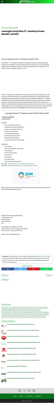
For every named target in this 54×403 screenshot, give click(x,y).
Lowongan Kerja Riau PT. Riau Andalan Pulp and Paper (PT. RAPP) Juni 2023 (24, 372)
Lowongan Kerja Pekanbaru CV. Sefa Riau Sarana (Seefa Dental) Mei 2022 (23, 360)
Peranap (31, 315)
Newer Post (4, 275)
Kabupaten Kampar (42, 308)
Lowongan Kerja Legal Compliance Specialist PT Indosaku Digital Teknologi (23, 342)
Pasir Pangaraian (16, 315)
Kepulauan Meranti (28, 312)
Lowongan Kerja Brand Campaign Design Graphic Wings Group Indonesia (23, 336)
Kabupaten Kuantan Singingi (9, 310)
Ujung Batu (34, 317)
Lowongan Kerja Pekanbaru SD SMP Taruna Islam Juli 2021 (22, 165)
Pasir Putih (25, 315)
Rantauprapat (44, 315)
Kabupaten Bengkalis (18, 308)
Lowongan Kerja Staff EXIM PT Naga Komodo (17, 366)
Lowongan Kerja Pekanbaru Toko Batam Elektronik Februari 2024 (21, 348)
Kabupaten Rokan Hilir (34, 310)
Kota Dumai (36, 312)
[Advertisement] (27, 15)
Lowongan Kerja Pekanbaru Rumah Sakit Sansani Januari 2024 (21, 378)
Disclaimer (38, 396)
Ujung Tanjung (41, 317)
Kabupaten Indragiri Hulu (30, 308)
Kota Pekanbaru (45, 312)
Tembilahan (27, 317)
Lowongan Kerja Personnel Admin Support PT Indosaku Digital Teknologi (23, 330)
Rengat (3, 317)
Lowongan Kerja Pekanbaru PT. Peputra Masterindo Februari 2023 (21, 354)
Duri (10, 308)
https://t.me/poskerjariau (44, 256)
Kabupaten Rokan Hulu (7, 312)
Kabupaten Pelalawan (22, 310)
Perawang (37, 315)
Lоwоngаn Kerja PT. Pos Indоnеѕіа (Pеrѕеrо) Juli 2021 (21, 164)
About (14, 396)
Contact (21, 396)
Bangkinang (5, 308)
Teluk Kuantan (18, 317)
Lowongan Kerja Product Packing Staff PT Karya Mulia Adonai (20, 324)
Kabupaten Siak (18, 312)
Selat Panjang (10, 317)
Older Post (49, 275)
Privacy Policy (29, 396)
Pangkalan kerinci (6, 315)
